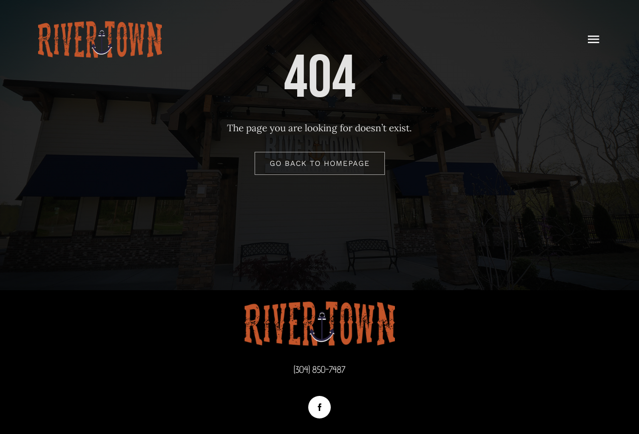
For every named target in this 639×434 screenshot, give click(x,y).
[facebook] (319, 407)
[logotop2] (100, 25)
